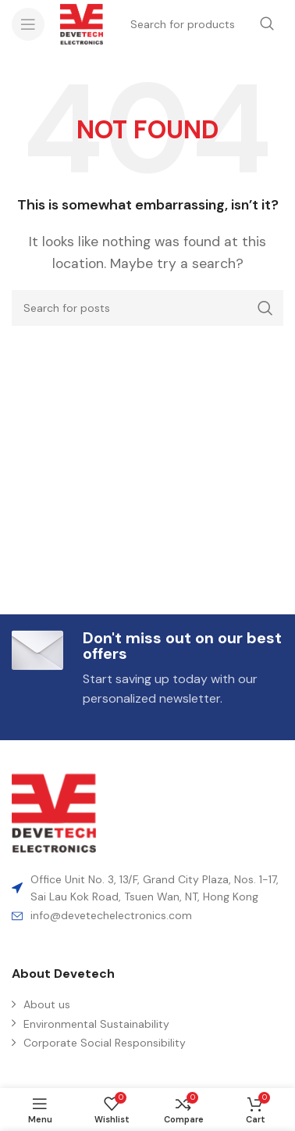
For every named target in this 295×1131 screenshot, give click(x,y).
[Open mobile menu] (28, 24)
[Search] (147, 308)
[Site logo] (81, 23)
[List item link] (147, 915)
